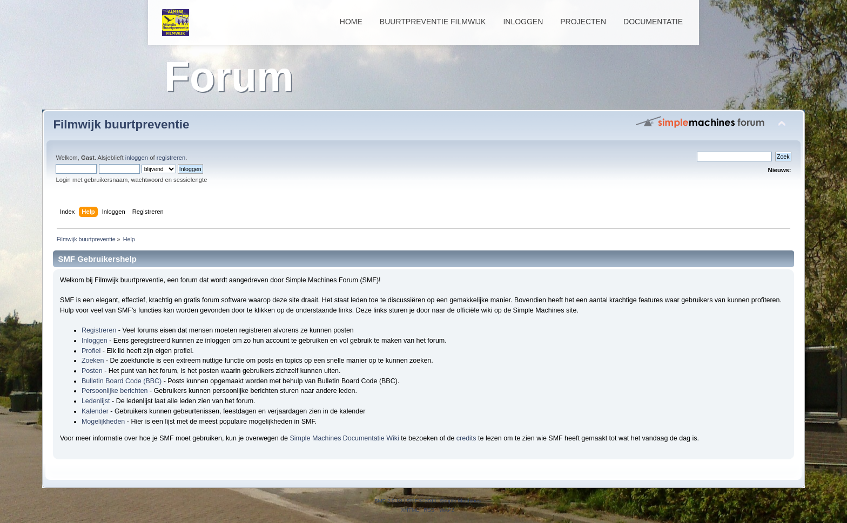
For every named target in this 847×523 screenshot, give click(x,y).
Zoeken (93, 360)
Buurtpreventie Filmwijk (433, 21)
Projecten (583, 21)
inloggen (136, 157)
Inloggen (523, 21)
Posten (92, 371)
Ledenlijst (96, 401)
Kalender (95, 411)
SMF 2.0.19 (388, 501)
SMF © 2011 (422, 501)
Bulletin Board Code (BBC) (122, 381)
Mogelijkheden (103, 421)
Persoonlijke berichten (115, 391)
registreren (171, 157)
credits (466, 438)
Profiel (91, 351)
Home (351, 21)
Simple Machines (460, 501)
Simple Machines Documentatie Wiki (344, 438)
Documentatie (653, 21)
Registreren (99, 330)
